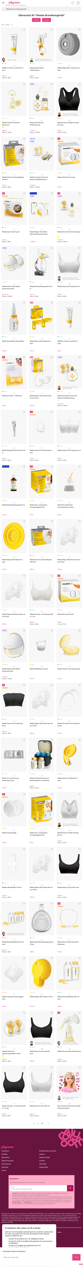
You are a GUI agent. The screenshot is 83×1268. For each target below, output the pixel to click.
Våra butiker (42, 1164)
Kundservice (5, 1151)
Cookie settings (6, 1164)
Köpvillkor (5, 1154)
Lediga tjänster (43, 1167)
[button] (3, 3)
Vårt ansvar (5, 1167)
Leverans (42, 1154)
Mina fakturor (6, 1157)
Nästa (48, 1123)
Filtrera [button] (36, 20)
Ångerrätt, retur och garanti (47, 1151)
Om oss (4, 1170)
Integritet (42, 1160)
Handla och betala (44, 1157)
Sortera (46, 20)
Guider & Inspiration (8, 1160)
